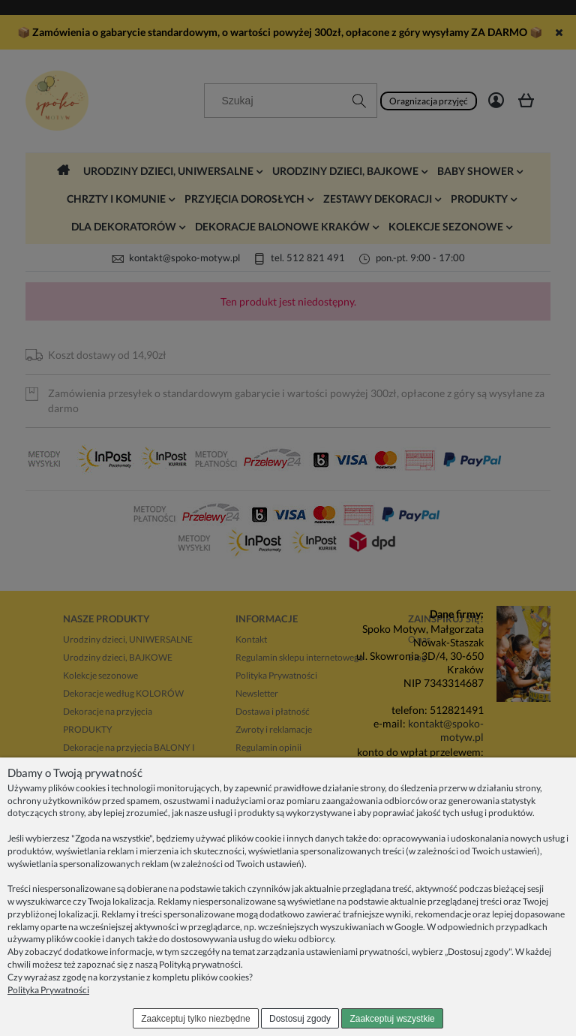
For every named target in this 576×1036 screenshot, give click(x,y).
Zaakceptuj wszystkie (392, 1018)
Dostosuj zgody (300, 1018)
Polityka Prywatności (48, 989)
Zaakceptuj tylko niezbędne (195, 1018)
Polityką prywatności (200, 964)
